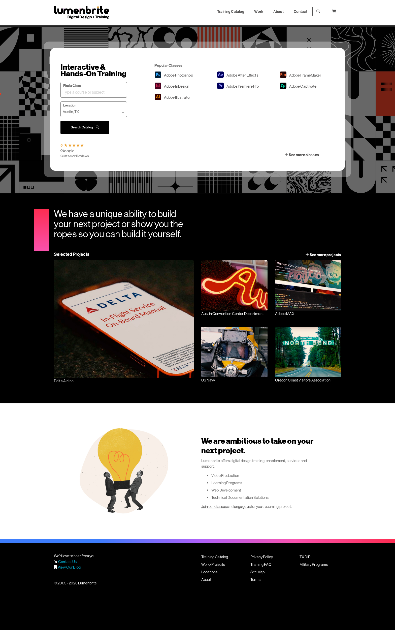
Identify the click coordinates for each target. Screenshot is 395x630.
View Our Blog (69, 567)
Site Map (257, 572)
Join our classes (214, 506)
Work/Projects (213, 564)
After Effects (242, 75)
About (206, 579)
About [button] (278, 11)
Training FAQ (261, 564)
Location (69, 105)
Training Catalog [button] (230, 11)
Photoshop (178, 75)
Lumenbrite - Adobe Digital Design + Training (81, 12)
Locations (209, 572)
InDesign (176, 86)
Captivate (303, 86)
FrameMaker (305, 75)
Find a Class (72, 86)
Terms (255, 579)
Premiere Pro (242, 86)
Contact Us (67, 561)
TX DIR (305, 556)
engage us (242, 506)
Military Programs (314, 564)
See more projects (323, 254)
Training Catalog (214, 556)
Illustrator (177, 97)
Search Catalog (85, 127)
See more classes (302, 154)
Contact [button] (300, 11)
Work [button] (258, 11)
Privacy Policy (261, 556)
